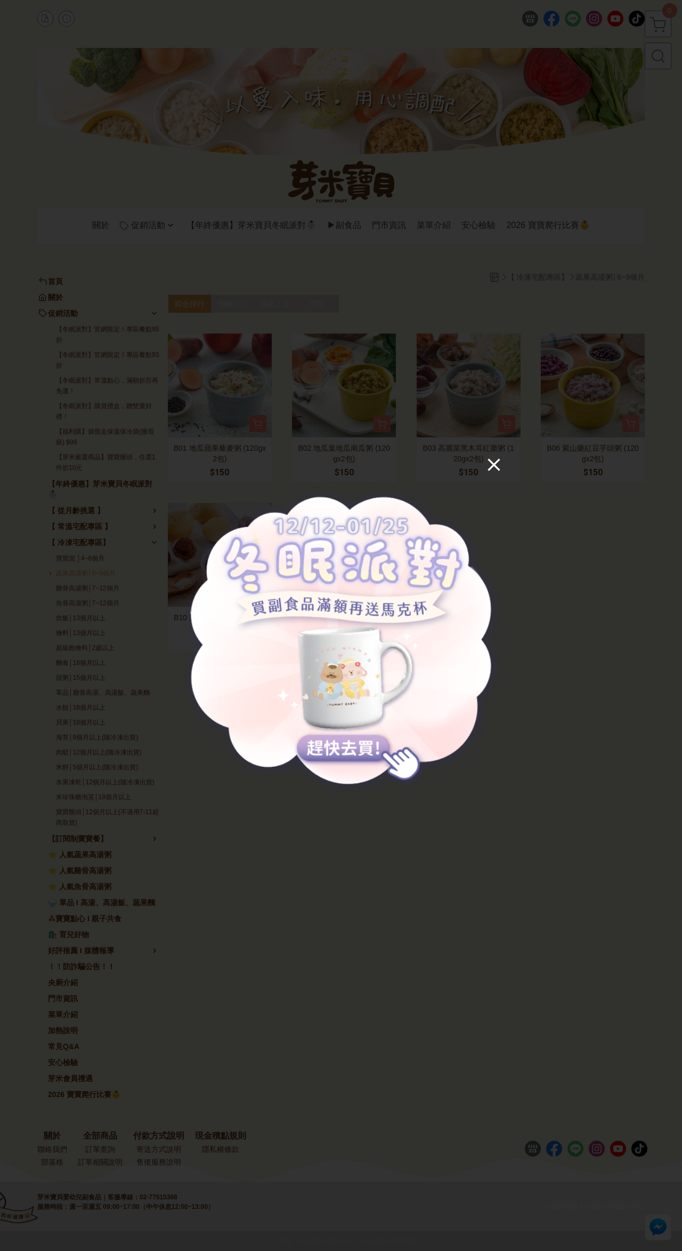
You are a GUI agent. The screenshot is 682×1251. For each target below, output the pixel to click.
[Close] (489, 469)
